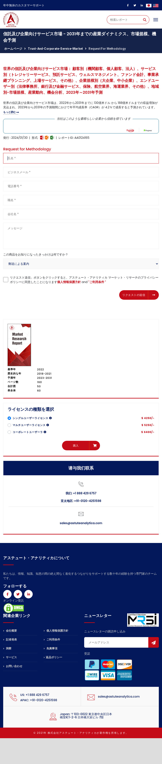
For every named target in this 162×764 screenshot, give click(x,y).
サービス (10, 657)
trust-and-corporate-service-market (55, 48)
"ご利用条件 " (97, 282)
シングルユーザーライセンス (32, 418)
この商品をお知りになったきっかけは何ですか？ (35, 254)
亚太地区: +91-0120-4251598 (81, 501)
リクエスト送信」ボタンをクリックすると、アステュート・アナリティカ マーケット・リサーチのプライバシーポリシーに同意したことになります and (84, 279)
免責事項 (50, 648)
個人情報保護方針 (69, 282)
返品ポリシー (53, 657)
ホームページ (13, 48)
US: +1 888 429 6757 (34, 695)
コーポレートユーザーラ (29, 432)
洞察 (7, 648)
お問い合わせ (12, 666)
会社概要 (10, 631)
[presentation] (35, 294)
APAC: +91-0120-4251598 (38, 700)
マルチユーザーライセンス (31, 425)
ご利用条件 (52, 640)
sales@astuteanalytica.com (81, 523)
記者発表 (10, 640)
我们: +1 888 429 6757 (81, 493)
